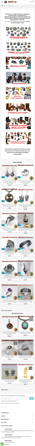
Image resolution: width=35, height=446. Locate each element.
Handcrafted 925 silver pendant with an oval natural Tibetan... (25, 332)
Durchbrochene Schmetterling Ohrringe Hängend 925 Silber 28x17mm (25, 206)
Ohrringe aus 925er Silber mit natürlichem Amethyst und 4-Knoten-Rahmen (9, 182)
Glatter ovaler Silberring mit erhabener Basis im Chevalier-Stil (25, 356)
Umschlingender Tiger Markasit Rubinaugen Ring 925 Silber (9, 229)
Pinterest (6, 407)
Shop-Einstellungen (6, 425)
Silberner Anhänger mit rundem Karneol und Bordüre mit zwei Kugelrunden (9, 333)
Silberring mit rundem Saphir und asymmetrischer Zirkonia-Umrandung (25, 182)
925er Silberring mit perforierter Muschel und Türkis (9, 253)
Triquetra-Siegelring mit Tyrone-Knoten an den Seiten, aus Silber (25, 301)
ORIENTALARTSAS (5, 444)
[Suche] (17, 6)
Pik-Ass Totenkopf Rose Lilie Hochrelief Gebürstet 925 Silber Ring (9, 277)
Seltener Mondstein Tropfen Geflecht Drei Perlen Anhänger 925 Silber (25, 277)
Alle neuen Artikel (7, 310)
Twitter (2, 407)
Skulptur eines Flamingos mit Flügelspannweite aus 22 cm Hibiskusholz (25, 381)
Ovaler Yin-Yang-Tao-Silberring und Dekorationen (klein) (9, 356)
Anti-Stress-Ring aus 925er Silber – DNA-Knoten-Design (25, 253)
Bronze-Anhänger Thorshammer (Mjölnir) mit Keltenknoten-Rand (9, 205)
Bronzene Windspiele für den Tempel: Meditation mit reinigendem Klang (25, 230)
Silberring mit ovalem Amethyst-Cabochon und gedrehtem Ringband (9, 301)
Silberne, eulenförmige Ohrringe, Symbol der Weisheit (9, 380)
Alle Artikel (5, 390)
